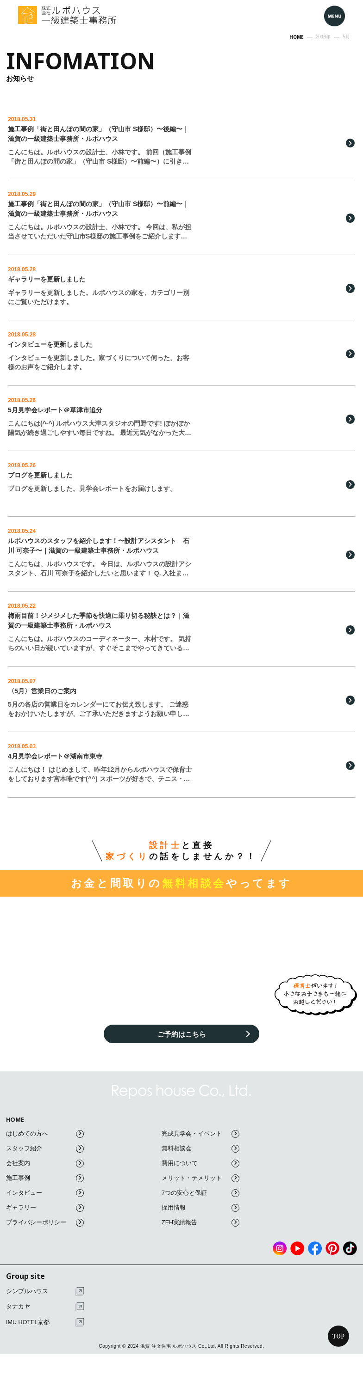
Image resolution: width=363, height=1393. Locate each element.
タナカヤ (45, 1318)
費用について (200, 1174)
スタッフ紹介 (45, 1159)
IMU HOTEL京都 (45, 1333)
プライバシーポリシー (45, 1233)
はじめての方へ (45, 1145)
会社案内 (45, 1174)
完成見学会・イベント (200, 1145)
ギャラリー (45, 1218)
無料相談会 (200, 1159)
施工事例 (45, 1189)
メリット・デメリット (200, 1189)
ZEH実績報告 (200, 1233)
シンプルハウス (45, 1302)
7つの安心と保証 (200, 1204)
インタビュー (45, 1204)
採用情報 (200, 1218)
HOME (15, 1130)
